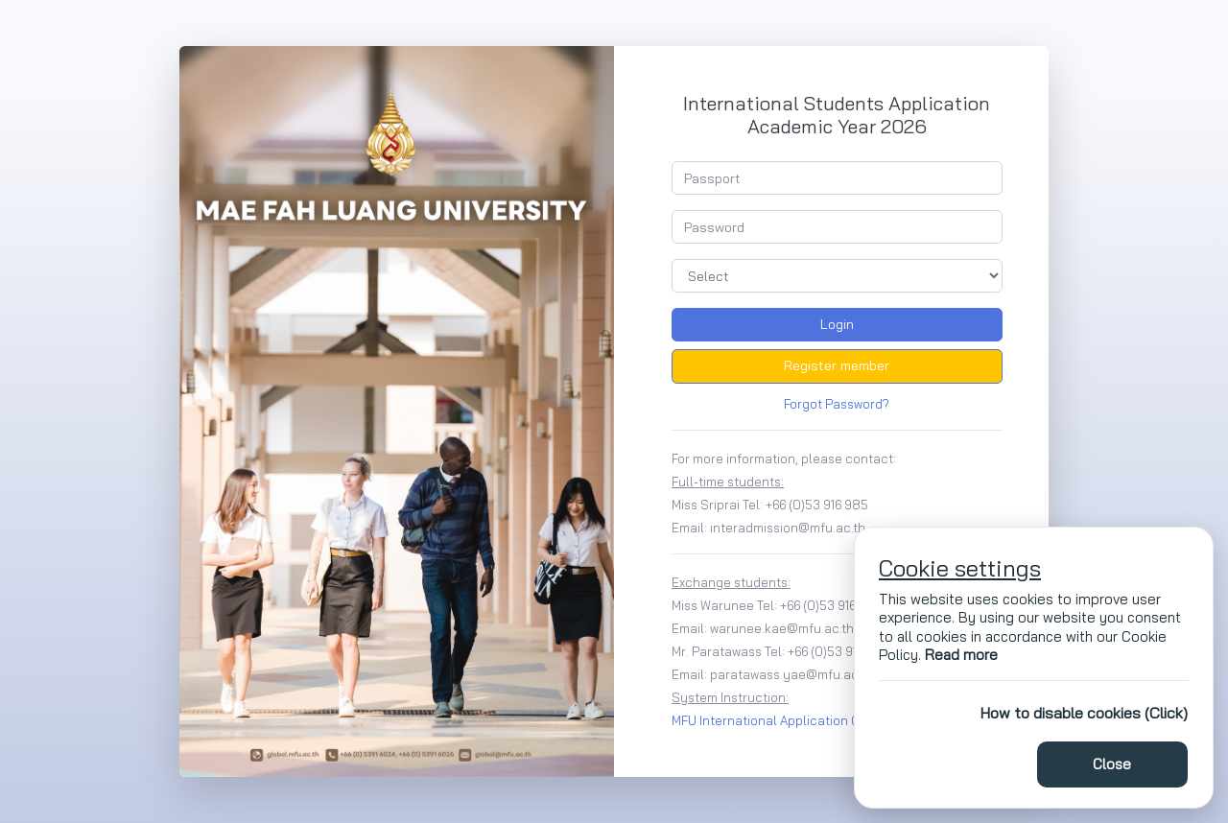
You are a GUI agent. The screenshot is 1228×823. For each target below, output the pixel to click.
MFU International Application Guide (779, 720)
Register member (836, 365)
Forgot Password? (836, 404)
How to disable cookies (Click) (1084, 712)
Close (1112, 764)
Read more (961, 655)
